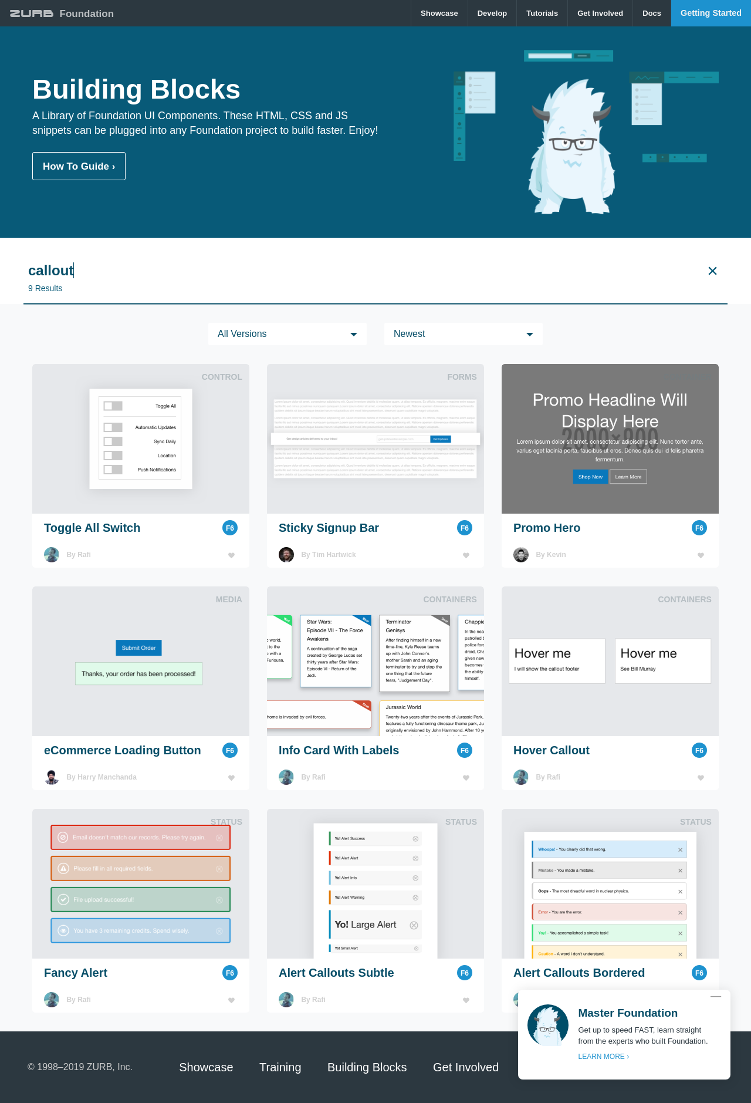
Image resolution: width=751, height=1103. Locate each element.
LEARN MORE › (603, 1057)
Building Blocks (367, 1067)
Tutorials (542, 13)
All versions (242, 334)
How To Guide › (79, 166)
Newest (409, 334)
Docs (651, 13)
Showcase (439, 13)
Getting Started (711, 13)
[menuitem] (439, 13)
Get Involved (600, 13)
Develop (493, 13)
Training (280, 1067)
